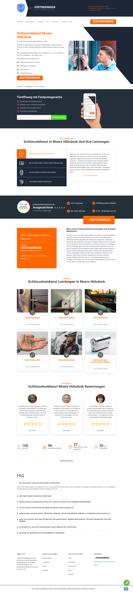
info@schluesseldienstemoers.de (44, 9)
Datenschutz (72, 566)
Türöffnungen (32, 318)
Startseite (20, 21)
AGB (69, 558)
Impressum (55, 21)
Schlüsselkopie (33, 360)
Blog (70, 21)
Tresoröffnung (66, 318)
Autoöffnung (100, 318)
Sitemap (70, 574)
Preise (48, 21)
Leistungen (40, 21)
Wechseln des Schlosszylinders (100, 361)
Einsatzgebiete (30, 21)
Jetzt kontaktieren (90, 175)
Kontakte (64, 21)
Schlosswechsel (66, 360)
